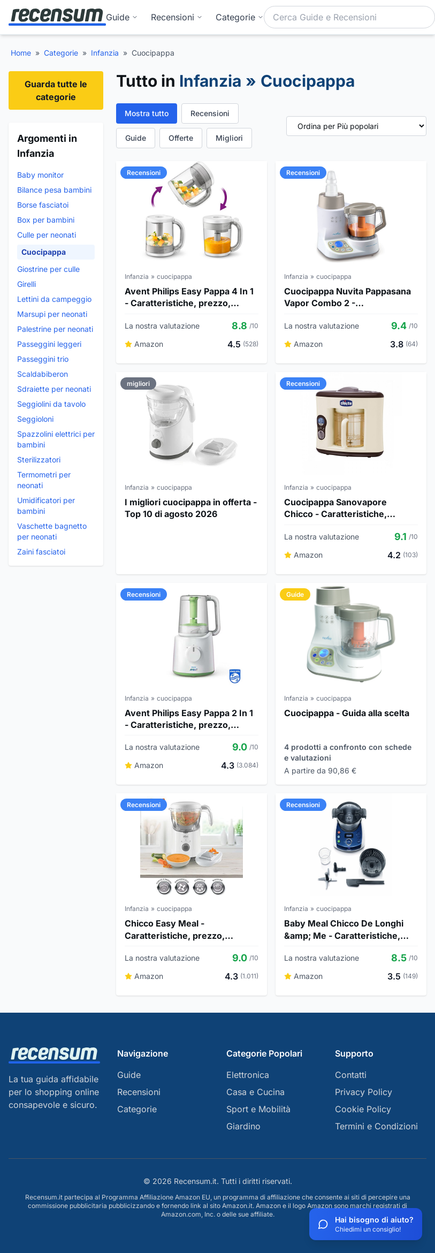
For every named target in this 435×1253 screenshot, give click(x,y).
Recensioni (177, 17)
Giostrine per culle (48, 269)
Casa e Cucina (255, 1092)
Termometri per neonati (44, 480)
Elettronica (247, 1074)
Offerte (181, 137)
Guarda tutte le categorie (56, 90)
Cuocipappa (43, 251)
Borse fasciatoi (42, 204)
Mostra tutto (147, 113)
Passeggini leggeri (49, 343)
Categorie (61, 52)
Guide (122, 17)
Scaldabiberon (42, 373)
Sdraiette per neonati (54, 388)
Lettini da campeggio (54, 298)
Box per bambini (45, 219)
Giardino (243, 1126)
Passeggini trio (42, 358)
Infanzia (105, 52)
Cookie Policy (363, 1109)
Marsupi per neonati (52, 313)
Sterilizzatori (38, 459)
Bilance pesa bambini (54, 189)
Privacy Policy (363, 1092)
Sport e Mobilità (258, 1109)
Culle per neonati (46, 234)
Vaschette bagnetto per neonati (52, 531)
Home (21, 52)
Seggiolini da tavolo (51, 403)
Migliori (229, 137)
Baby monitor (40, 174)
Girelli (26, 283)
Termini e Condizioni (376, 1126)
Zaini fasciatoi (41, 551)
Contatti (351, 1074)
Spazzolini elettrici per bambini (56, 439)
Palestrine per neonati (55, 328)
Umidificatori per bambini (46, 505)
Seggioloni (35, 418)
